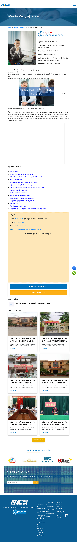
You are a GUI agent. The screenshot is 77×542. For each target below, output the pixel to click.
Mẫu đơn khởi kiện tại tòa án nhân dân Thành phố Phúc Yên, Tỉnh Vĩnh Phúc (54, 383)
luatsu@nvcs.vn (19, 222)
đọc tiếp (13, 349)
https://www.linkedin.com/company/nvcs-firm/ (25, 229)
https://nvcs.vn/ (21, 226)
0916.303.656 (19, 219)
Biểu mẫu (22, 27)
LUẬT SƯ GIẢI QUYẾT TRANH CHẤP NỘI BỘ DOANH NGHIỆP (33, 303)
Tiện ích (16, 27)
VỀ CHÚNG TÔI (50, 513)
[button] (70, 460)
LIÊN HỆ (48, 516)
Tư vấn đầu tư (49, 506)
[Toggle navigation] (74, 5)
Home (9, 27)
